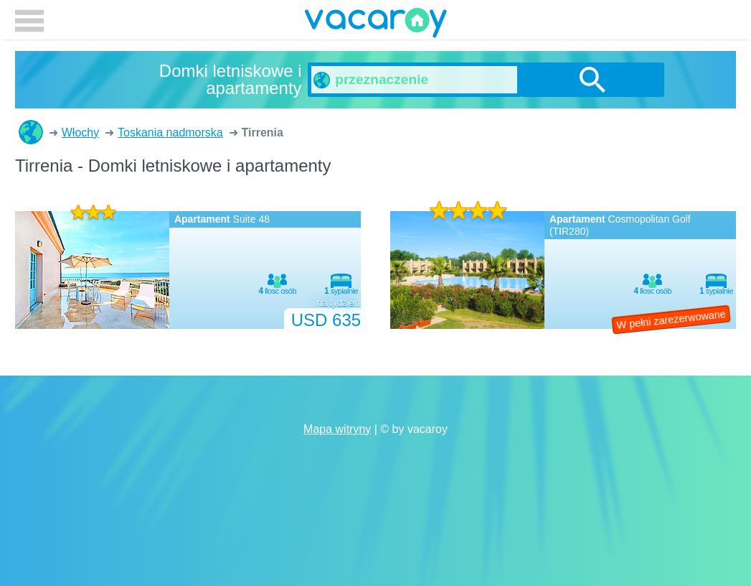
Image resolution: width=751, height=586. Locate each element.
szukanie (592, 79)
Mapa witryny (337, 429)
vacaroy (376, 25)
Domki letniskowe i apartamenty (31, 132)
